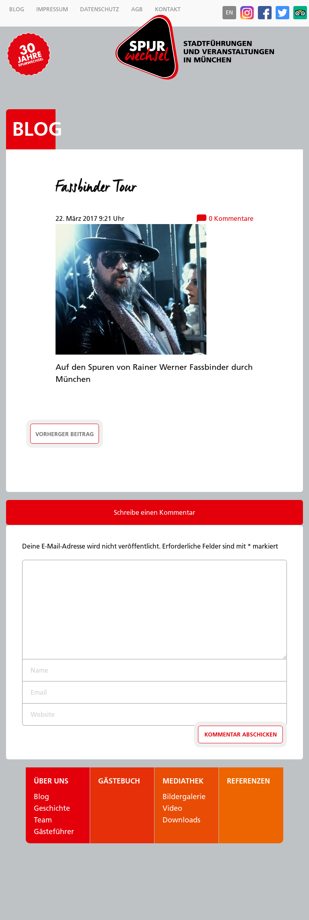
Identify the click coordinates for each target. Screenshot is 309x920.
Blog (37, 129)
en (229, 12)
